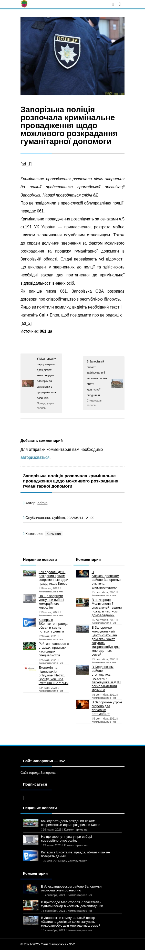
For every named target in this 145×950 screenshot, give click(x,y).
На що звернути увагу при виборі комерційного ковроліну (51, 601)
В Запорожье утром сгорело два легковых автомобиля (107, 708)
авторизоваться (34, 457)
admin (42, 503)
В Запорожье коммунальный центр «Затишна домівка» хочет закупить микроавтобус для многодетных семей (106, 641)
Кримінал (54, 534)
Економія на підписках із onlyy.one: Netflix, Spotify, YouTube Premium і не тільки (53, 675)
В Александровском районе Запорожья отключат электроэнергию (106, 579)
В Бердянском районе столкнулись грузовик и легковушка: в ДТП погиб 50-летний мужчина (106, 678)
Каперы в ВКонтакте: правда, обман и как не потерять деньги (53, 625)
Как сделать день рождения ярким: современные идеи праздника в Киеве (53, 577)
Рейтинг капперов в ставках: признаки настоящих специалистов (54, 649)
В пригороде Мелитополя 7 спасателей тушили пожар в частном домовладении (107, 607)
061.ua (46, 331)
